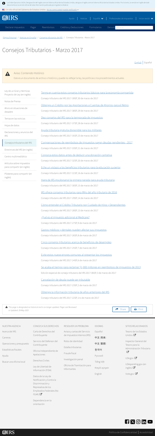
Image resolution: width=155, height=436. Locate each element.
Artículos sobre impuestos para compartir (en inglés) (17, 164)
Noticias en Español (28, 37)
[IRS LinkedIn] (144, 421)
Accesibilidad (146, 432)
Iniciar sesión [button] (146, 18)
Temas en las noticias (15, 118)
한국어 (98, 349)
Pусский (99, 355)
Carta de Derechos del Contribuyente (44, 333)
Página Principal (9, 37)
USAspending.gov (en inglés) (135, 366)
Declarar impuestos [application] (14, 27)
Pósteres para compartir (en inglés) (18, 175)
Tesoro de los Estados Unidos (136, 333)
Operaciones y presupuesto (15, 343)
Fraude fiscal (70, 353)
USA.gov (131, 358)
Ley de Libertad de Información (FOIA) (42, 368)
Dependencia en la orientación (42, 402)
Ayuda (71, 18)
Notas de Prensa (12, 101)
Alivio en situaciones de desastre (16, 110)
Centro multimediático (16, 156)
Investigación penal (73, 359)
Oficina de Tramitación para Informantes (77, 367)
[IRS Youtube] (150, 421)
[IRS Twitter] (132, 421)
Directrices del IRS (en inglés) (19, 149)
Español (98, 18)
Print (140, 309)
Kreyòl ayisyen (102, 368)
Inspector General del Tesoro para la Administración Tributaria (137, 347)
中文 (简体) (100, 337)
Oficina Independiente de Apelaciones (45, 352)
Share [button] (123, 309)
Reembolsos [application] (48, 27)
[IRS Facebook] (127, 421)
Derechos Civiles (41, 360)
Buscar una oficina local (13, 361)
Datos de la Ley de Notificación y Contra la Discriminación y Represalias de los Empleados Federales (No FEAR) (45, 385)
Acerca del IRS (9, 331)
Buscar (151, 27)
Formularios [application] (95, 27)
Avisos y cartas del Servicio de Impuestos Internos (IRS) (77, 333)
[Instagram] (138, 421)
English (138, 62)
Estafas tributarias (72, 347)
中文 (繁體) (100, 343)
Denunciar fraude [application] (115, 27)
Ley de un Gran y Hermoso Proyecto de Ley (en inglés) (18, 92)
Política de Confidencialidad (123, 432)
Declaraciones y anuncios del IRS (19, 134)
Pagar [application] (33, 27)
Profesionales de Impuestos (121, 18)
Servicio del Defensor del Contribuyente (45, 343)
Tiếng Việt (99, 361)
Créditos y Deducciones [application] (71, 27)
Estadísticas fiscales (11, 349)
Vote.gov (131, 374)
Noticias (83, 18)
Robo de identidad (73, 341)
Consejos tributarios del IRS (51, 37)
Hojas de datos (12, 125)
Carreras (6, 337)
